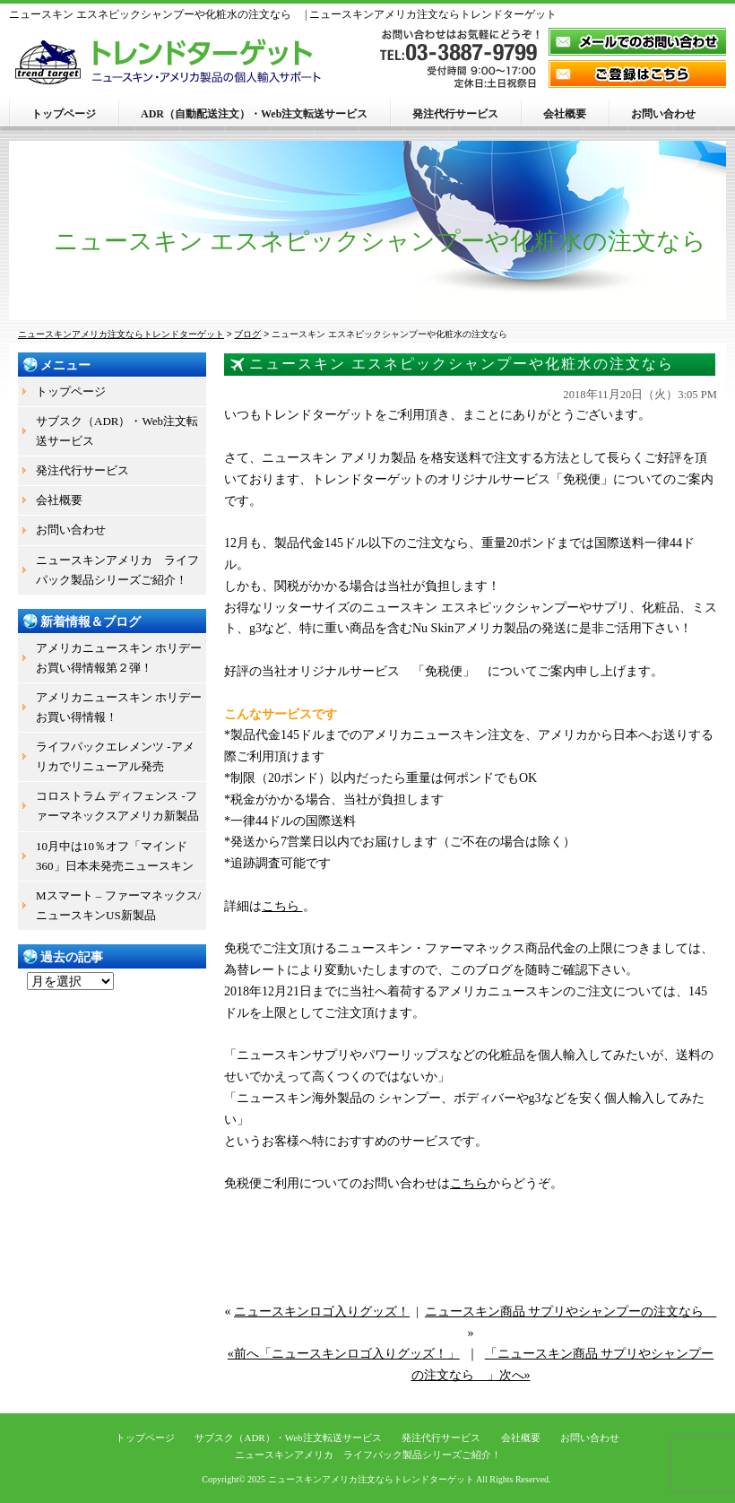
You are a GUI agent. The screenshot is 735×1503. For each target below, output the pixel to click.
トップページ (63, 114)
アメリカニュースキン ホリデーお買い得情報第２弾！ (119, 657)
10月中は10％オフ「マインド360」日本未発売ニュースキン (115, 856)
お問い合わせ (663, 114)
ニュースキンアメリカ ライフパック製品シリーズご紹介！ (117, 569)
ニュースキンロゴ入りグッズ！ (322, 1311)
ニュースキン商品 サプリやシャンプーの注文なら (571, 1311)
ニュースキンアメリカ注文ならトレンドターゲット (371, 1479)
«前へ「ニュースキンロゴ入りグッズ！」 (344, 1353)
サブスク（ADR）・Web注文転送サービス (117, 430)
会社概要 (564, 114)
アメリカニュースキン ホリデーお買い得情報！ (119, 707)
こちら (282, 906)
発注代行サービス (455, 114)
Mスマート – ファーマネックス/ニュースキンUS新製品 (118, 905)
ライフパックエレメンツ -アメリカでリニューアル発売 (115, 756)
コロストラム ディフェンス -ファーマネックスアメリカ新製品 (117, 805)
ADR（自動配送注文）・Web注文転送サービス (254, 114)
